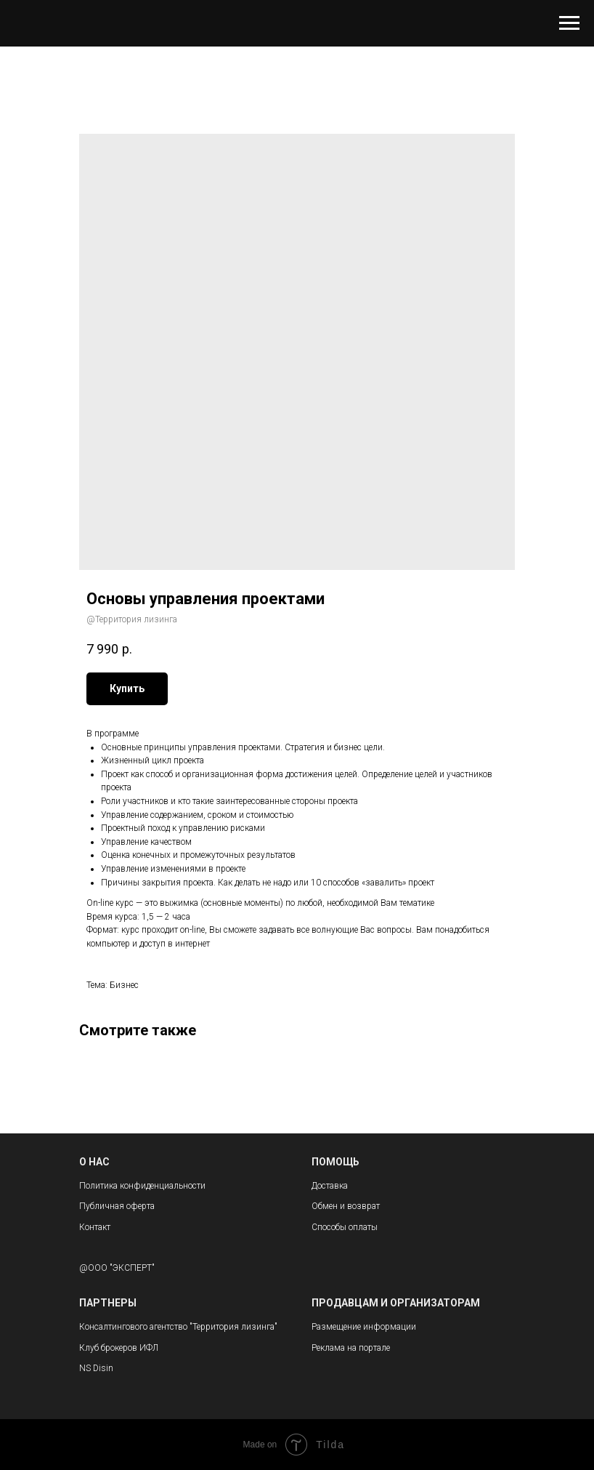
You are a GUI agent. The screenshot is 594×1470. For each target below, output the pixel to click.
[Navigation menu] (569, 23)
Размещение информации (364, 1327)
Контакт (94, 1227)
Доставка (330, 1186)
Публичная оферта (117, 1206)
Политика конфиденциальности (142, 1186)
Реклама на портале (351, 1348)
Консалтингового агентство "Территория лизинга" (178, 1327)
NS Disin (96, 1368)
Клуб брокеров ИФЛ (118, 1348)
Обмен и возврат (346, 1206)
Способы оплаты (345, 1227)
